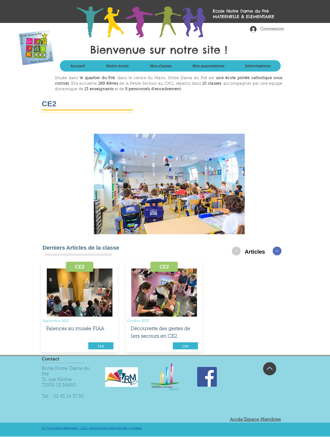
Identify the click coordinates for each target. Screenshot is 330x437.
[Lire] (100, 345)
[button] (117, 66)
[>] (236, 251)
